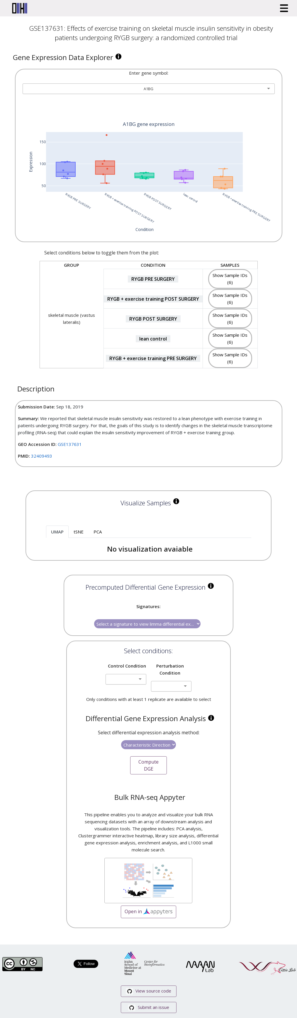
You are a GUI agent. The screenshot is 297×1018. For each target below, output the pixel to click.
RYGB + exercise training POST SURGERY (153, 299)
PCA (98, 532)
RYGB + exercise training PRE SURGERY (153, 358)
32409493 (41, 456)
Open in (148, 912)
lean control (153, 339)
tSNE (79, 532)
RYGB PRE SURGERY (153, 279)
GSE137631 (70, 444)
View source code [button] (148, 991)
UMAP (57, 532)
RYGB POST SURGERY (153, 319)
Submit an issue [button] (148, 1007)
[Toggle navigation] (284, 8)
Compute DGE (148, 765)
